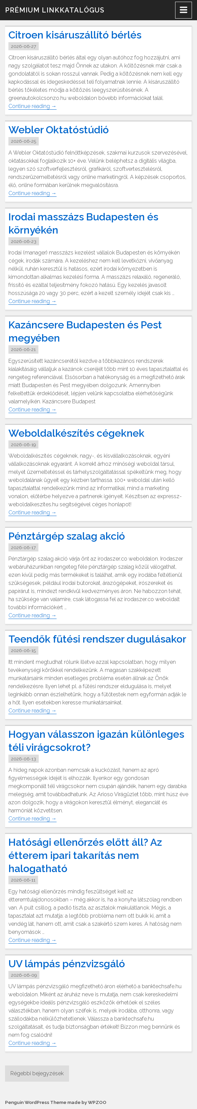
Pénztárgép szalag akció (66, 536)
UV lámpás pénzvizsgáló (66, 964)
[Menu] (183, 10)
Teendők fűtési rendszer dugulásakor (97, 639)
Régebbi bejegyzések (37, 1073)
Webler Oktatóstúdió (58, 130)
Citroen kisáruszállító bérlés (74, 35)
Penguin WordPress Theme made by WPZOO (55, 1102)
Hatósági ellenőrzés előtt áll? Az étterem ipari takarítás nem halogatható (85, 856)
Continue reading (32, 106)
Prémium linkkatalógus (54, 10)
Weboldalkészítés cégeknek (76, 433)
